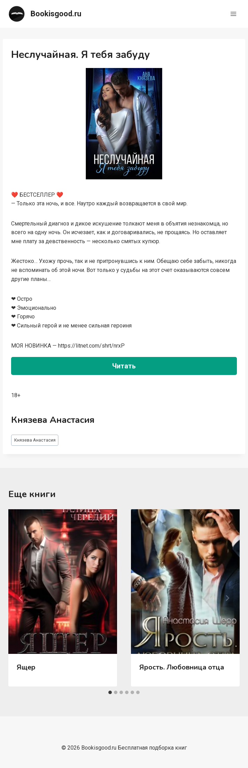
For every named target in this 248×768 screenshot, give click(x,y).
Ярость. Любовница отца (181, 667)
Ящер (26, 667)
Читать (124, 366)
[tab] (110, 692)
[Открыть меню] (233, 13)
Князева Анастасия (35, 440)
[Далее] (227, 598)
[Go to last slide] (21, 598)
